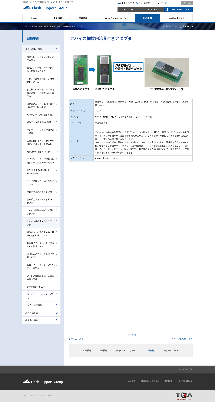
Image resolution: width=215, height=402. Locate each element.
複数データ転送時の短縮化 (39, 122)
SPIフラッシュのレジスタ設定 (40, 296)
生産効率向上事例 (46, 26)
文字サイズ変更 (128, 3)
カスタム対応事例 (33, 305)
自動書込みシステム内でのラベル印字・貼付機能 (40, 105)
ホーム (34, 18)
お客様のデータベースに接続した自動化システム (40, 245)
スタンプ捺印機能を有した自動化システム (40, 80)
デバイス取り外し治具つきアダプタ (40, 183)
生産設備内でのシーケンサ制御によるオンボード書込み (40, 142)
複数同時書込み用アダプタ (39, 192)
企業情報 (57, 18)
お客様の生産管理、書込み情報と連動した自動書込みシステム (40, 92)
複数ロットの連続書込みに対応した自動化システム (40, 234)
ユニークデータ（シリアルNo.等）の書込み (41, 266)
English (187, 3)
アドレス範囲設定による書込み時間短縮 (40, 277)
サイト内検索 (144, 3)
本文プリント (186, 26)
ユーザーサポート (176, 18)
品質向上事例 (31, 312)
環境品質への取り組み (150, 381)
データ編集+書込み (36, 286)
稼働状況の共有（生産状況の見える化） (40, 256)
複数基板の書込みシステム (39, 151)
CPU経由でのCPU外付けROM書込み (38, 172)
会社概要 (131, 381)
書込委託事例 (31, 320)
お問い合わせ (129, 9)
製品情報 (83, 18)
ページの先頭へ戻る (183, 339)
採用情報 (168, 381)
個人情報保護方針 (185, 381)
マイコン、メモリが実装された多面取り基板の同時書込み (40, 161)
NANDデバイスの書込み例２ (40, 115)
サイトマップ (161, 3)
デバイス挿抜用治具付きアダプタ (40, 223)
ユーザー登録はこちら (180, 9)
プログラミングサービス (115, 18)
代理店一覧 (152, 9)
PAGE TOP (188, 369)
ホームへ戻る (77, 339)
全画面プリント (170, 26)
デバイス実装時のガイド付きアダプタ (40, 212)
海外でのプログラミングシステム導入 (40, 58)
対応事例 (147, 18)
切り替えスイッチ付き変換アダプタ (40, 201)
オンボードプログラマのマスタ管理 (40, 131)
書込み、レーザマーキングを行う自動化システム (40, 69)
